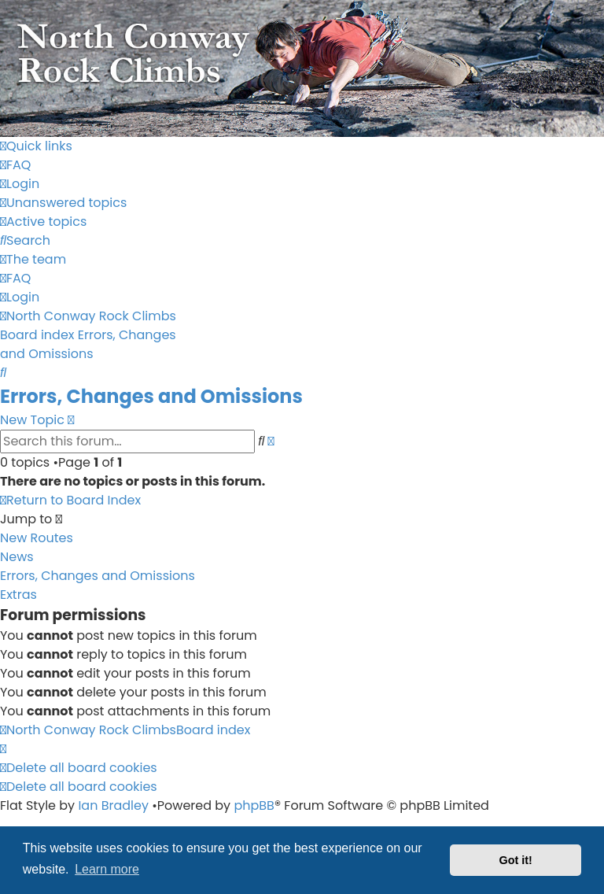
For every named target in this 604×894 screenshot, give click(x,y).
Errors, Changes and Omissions (151, 396)
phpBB (254, 805)
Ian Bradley (113, 805)
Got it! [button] (515, 860)
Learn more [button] (107, 869)
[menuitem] (15, 165)
